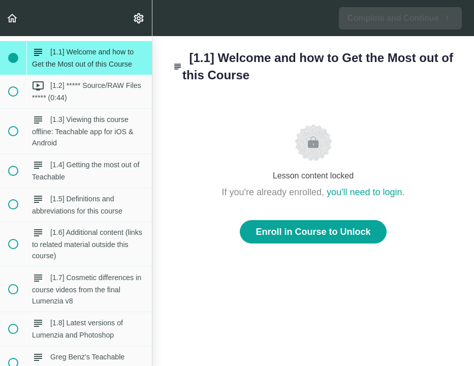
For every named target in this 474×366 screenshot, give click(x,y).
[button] (12, 18)
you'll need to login (364, 192)
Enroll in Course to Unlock (313, 232)
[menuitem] (139, 18)
